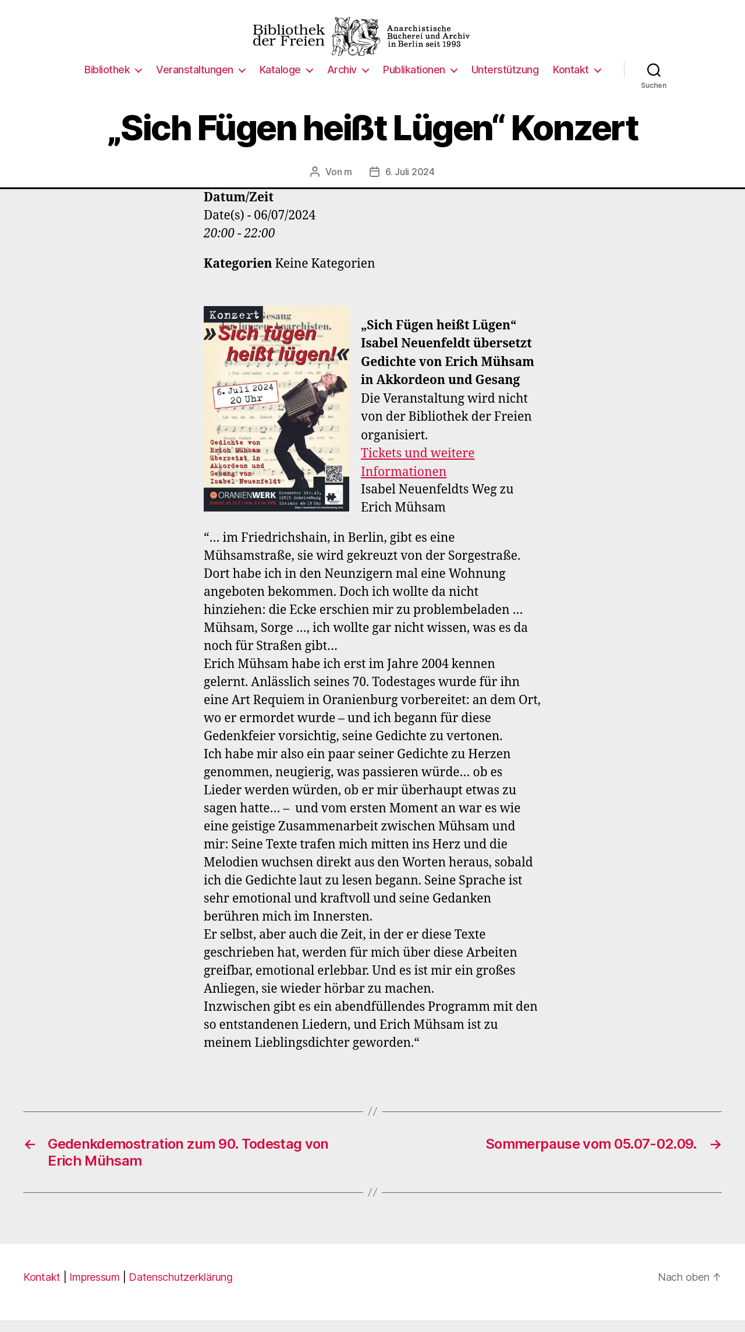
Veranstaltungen (194, 81)
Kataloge (280, 81)
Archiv (342, 81)
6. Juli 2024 (410, 183)
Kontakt (571, 81)
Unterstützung (505, 81)
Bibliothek (107, 81)
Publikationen (414, 81)
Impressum (94, 1289)
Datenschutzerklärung (181, 1289)
